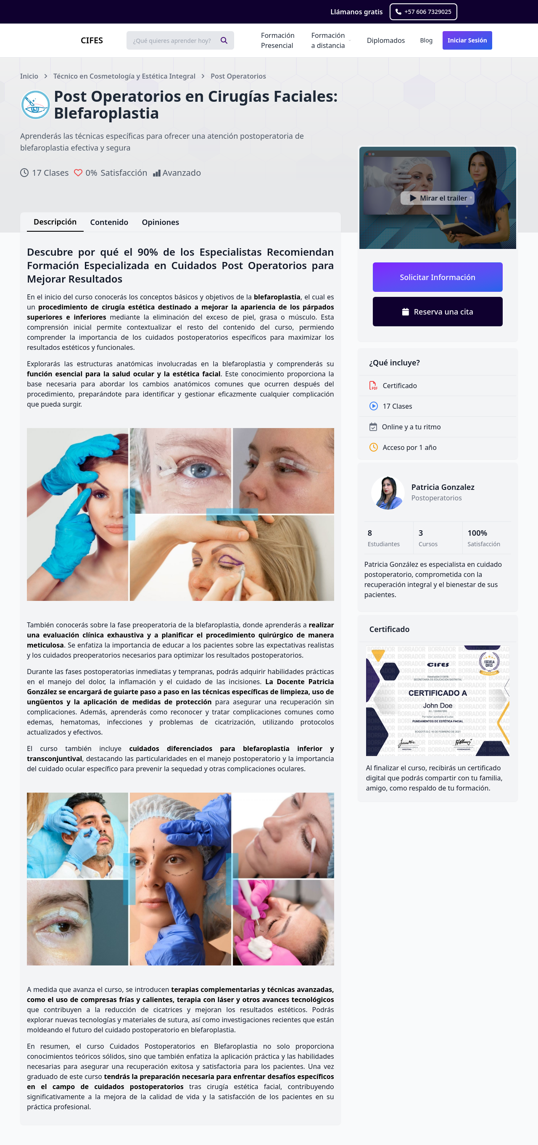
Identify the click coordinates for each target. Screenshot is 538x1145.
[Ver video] (437, 198)
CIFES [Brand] (92, 40)
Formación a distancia (328, 40)
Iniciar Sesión (467, 40)
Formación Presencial (278, 40)
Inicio (29, 76)
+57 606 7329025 (423, 12)
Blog (426, 40)
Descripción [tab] (55, 222)
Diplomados (386, 40)
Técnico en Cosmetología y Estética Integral (124, 76)
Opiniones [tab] (160, 222)
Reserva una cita (437, 312)
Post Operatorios (238, 76)
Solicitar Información (437, 277)
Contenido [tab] (109, 222)
